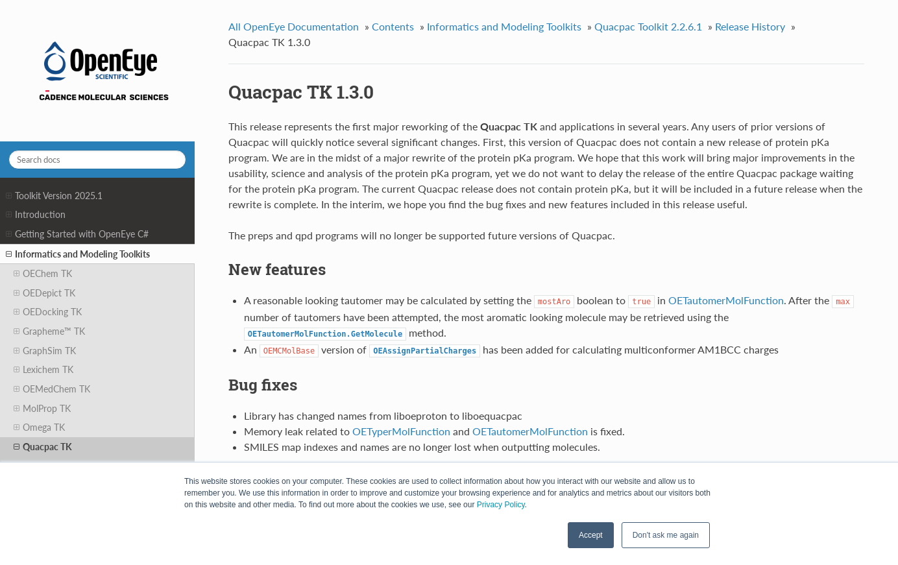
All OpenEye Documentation (293, 26)
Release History (750, 26)
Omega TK (39, 427)
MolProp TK (42, 409)
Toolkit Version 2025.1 (54, 196)
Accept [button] (591, 535)
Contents (393, 26)
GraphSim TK (45, 351)
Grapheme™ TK (49, 331)
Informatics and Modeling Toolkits (78, 254)
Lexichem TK (43, 370)
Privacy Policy (501, 504)
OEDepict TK (44, 293)
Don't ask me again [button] (666, 535)
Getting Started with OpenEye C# (77, 234)
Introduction (36, 215)
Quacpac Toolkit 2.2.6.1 (648, 26)
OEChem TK (43, 274)
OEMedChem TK (52, 389)
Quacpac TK (43, 447)
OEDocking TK (48, 312)
